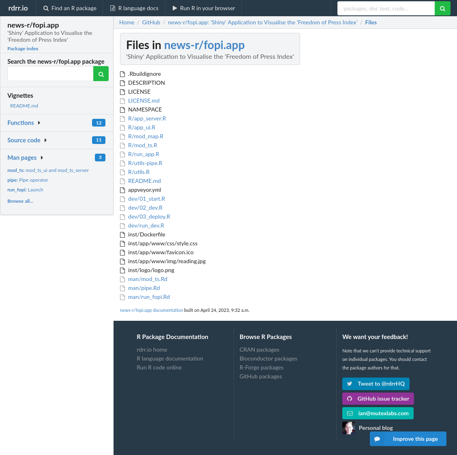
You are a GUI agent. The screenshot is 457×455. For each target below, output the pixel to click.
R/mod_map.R (141, 136)
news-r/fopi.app (204, 45)
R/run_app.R (139, 153)
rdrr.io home (152, 349)
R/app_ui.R (137, 127)
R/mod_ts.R (138, 145)
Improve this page (404, 438)
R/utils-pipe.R (141, 162)
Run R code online (159, 367)
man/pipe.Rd (140, 287)
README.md (24, 106)
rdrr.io (18, 7)
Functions (20, 122)
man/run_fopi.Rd (145, 296)
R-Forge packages (261, 367)
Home (126, 22)
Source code (24, 140)
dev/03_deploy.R (145, 216)
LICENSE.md (140, 100)
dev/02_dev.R (141, 207)
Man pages (21, 157)
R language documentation (170, 358)
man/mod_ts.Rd (143, 278)
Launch (25, 190)
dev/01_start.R (142, 198)
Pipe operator (27, 180)
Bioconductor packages (268, 358)
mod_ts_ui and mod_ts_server (48, 170)
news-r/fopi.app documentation (151, 310)
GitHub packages (261, 376)
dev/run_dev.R (142, 225)
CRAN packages (259, 349)
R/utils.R (135, 171)
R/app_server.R (143, 118)
